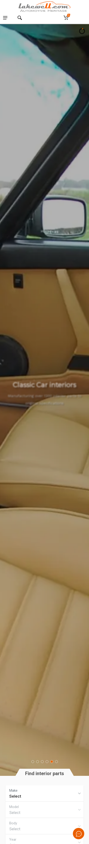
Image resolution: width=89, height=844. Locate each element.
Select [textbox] (15, 796)
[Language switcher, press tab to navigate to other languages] (81, 18)
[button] (32, 761)
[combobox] (44, 793)
